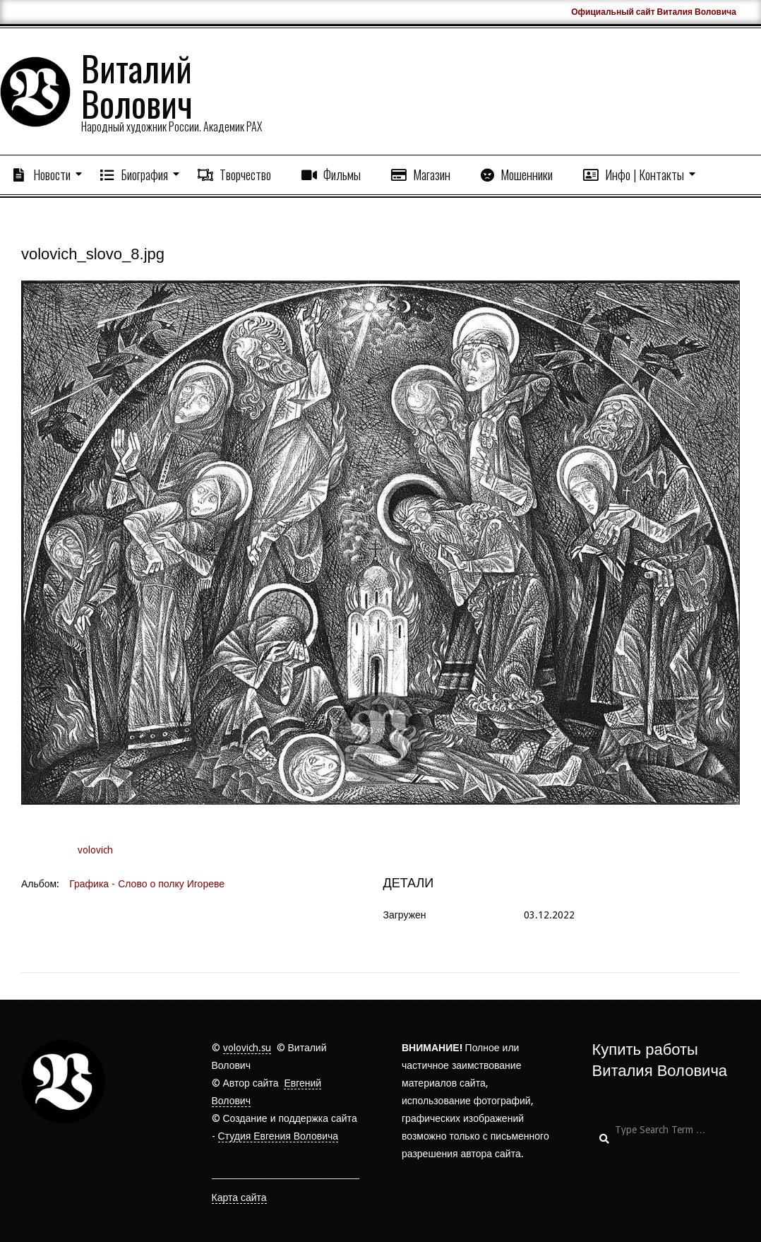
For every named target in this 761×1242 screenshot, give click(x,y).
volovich (95, 850)
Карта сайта (239, 1197)
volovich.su (247, 1047)
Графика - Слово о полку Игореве (146, 883)
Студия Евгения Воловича (278, 1136)
